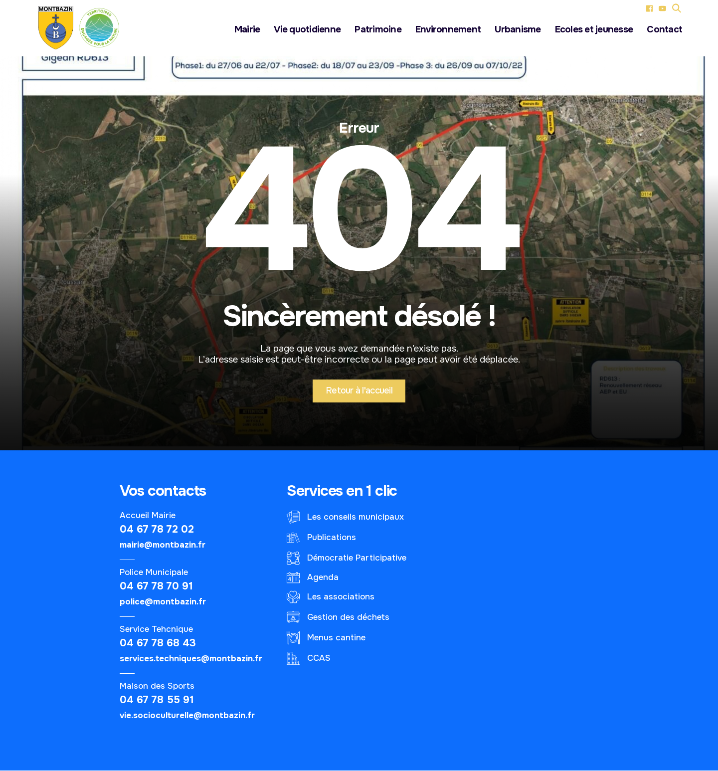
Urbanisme (517, 30)
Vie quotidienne (307, 30)
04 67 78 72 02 (157, 529)
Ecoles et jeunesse (594, 30)
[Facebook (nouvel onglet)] (649, 8)
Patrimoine (378, 30)
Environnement (448, 30)
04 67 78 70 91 (156, 586)
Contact (664, 30)
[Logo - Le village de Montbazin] (83, 28)
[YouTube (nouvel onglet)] (662, 8)
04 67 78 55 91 (157, 700)
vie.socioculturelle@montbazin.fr (187, 716)
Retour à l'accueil (359, 391)
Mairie (247, 30)
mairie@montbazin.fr (162, 545)
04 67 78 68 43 (158, 643)
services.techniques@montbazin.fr (191, 659)
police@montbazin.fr (163, 602)
